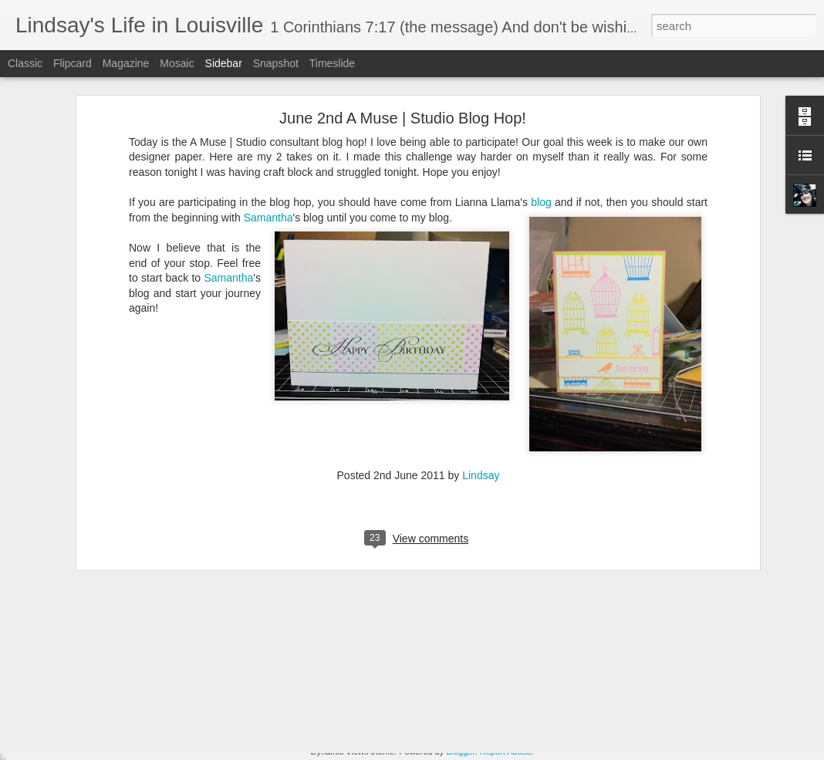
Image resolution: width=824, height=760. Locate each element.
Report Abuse (506, 751)
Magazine (126, 63)
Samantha (268, 145)
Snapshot (276, 63)
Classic (25, 63)
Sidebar (223, 63)
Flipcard (72, 63)
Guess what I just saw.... (87, 719)
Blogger (460, 751)
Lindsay (480, 403)
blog (541, 129)
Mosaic (177, 63)
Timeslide (332, 63)
